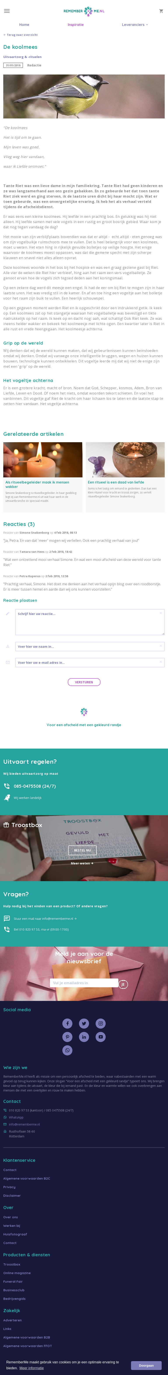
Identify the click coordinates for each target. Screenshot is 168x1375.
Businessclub (13, 1290)
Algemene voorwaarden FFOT (27, 1346)
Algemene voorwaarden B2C (26, 1178)
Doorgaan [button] (146, 1365)
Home (24, 24)
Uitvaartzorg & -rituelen (22, 57)
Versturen (84, 682)
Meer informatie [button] (31, 1368)
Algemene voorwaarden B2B (26, 1337)
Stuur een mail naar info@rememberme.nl (45, 919)
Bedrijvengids (14, 1299)
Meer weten (82, 863)
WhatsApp (16, 1117)
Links (7, 1329)
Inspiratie (76, 24)
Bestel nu (82, 850)
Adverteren (12, 1320)
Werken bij (11, 1226)
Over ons (10, 1217)
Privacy (9, 1187)
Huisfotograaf (15, 1234)
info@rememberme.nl (24, 1124)
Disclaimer (12, 1195)
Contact (9, 1170)
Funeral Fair (13, 1281)
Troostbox (11, 1264)
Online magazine (17, 1273)
